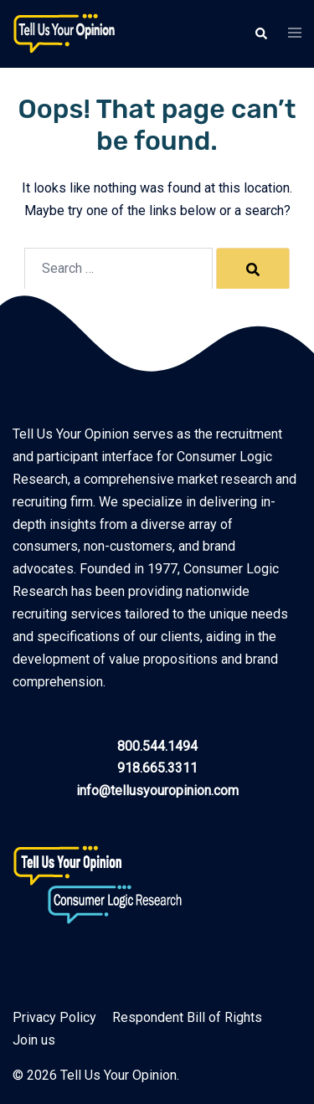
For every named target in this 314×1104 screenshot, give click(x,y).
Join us (34, 1040)
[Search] (253, 269)
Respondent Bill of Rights (187, 1017)
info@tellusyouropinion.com (157, 790)
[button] (260, 33)
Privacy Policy (54, 1017)
